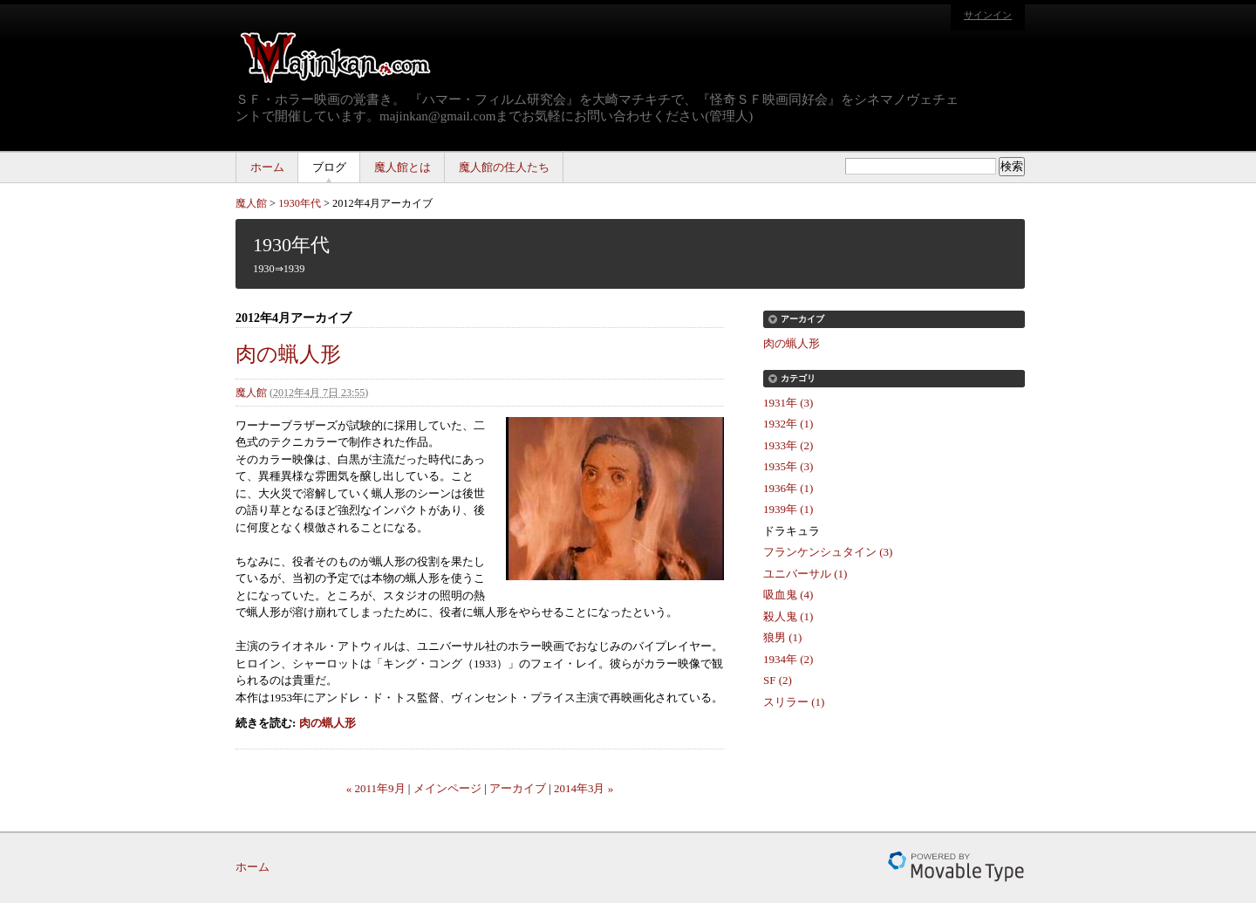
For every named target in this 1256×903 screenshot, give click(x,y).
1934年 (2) (788, 659)
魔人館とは (402, 167)
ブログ (329, 167)
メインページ (447, 788)
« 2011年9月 (376, 788)
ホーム (267, 167)
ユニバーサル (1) (805, 573)
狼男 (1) (782, 637)
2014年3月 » (583, 788)
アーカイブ (517, 788)
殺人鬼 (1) (788, 616)
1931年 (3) (788, 402)
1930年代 (299, 203)
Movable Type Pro (956, 867)
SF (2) (777, 680)
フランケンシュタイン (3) (827, 551)
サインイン (988, 15)
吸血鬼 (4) (788, 594)
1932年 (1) (788, 423)
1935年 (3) (788, 466)
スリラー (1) (793, 701)
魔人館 (251, 203)
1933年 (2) (788, 445)
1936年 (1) (788, 488)
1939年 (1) (788, 509)
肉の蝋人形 (288, 354)
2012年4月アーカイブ (382, 203)
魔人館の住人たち (504, 167)
